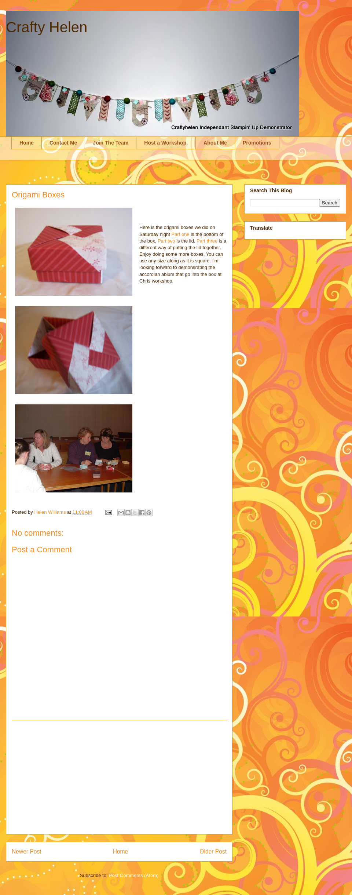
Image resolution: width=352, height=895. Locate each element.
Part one (180, 234)
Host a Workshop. (166, 143)
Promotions (257, 143)
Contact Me (63, 143)
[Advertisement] (119, 777)
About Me (215, 143)
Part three (207, 241)
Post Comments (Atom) (133, 875)
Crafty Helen (46, 27)
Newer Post (26, 851)
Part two (166, 241)
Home (26, 143)
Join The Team (110, 143)
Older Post (213, 851)
